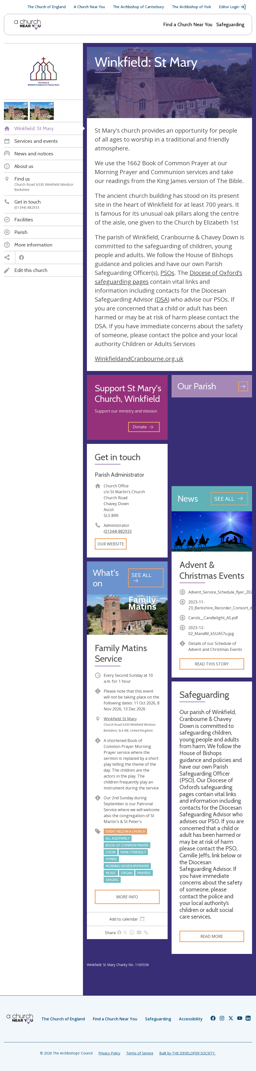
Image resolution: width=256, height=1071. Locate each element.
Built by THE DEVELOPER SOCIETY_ (187, 1053)
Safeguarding (230, 24)
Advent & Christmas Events (211, 570)
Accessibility (191, 1019)
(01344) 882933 (118, 531)
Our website (111, 544)
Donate (143, 427)
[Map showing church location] (212, 441)
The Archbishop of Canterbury (138, 6)
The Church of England (46, 6)
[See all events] (145, 577)
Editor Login (232, 7)
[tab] (127, 919)
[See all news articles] (229, 498)
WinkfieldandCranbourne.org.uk (139, 358)
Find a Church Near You (187, 24)
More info (127, 897)
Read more (211, 936)
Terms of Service (139, 1053)
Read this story (212, 664)
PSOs (167, 272)
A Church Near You (89, 6)
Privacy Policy (109, 1053)
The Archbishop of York (191, 6)
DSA (162, 299)
